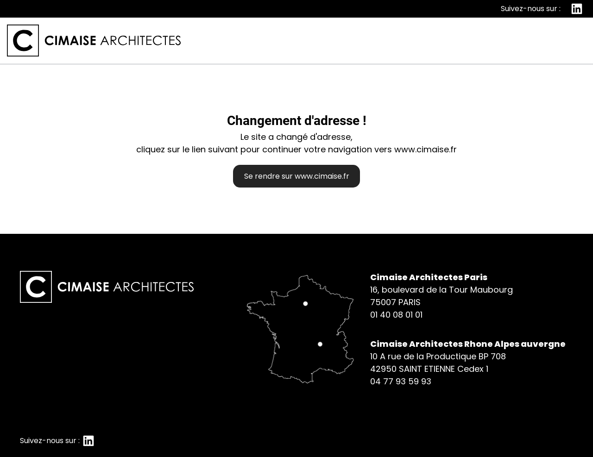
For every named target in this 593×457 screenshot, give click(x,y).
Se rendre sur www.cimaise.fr (296, 176)
